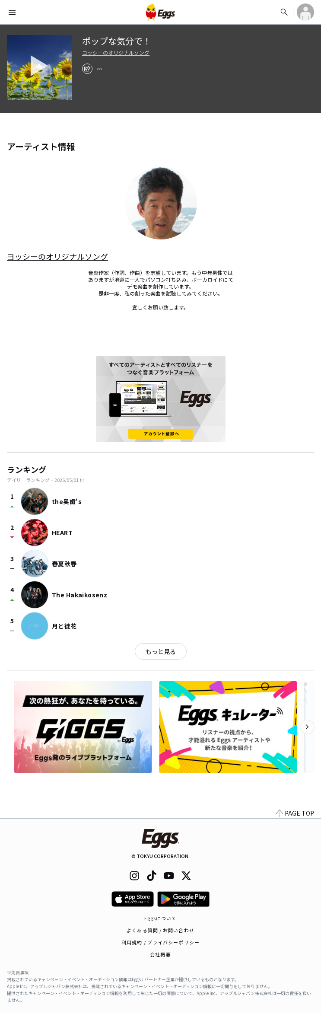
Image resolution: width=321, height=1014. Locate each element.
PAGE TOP (295, 813)
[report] (99, 69)
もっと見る (161, 651)
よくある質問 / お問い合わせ (160, 930)
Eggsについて (160, 918)
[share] (87, 69)
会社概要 (160, 954)
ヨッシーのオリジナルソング (115, 52)
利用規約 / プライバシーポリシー (160, 942)
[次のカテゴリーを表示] (307, 727)
